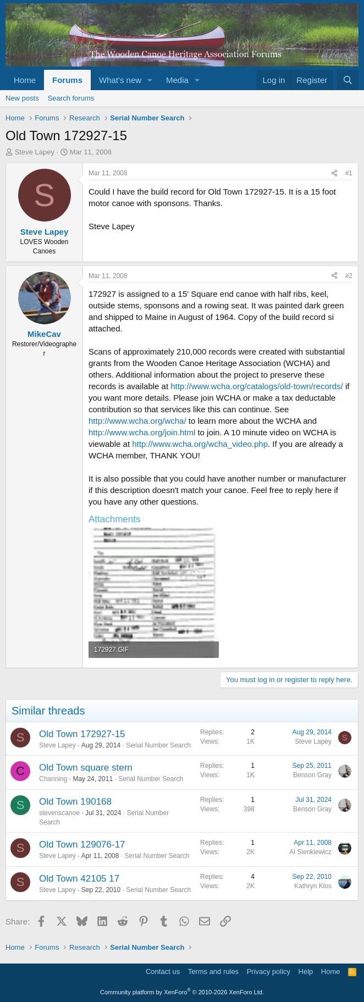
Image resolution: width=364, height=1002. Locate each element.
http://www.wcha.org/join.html (142, 432)
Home (25, 80)
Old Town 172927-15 (82, 734)
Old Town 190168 (75, 801)
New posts (22, 98)
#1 (348, 173)
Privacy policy (268, 971)
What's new (120, 80)
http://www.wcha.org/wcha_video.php (200, 444)
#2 (348, 276)
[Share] (334, 173)
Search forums (71, 98)
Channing (53, 779)
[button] (150, 80)
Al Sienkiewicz (310, 852)
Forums (67, 80)
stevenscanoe (59, 813)
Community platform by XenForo (182, 992)
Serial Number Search (158, 745)
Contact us (163, 971)
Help (306, 971)
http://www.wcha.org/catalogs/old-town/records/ (256, 386)
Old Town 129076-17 (82, 844)
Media (177, 80)
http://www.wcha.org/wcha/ (137, 420)
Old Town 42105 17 (79, 878)
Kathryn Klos (313, 886)
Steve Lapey (34, 152)
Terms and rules (213, 971)
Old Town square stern (86, 767)
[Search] (348, 80)
